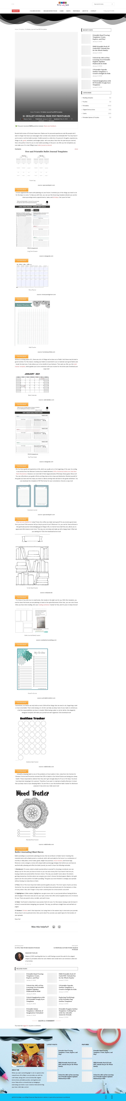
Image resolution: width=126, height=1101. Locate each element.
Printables (76, 11)
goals (24, 140)
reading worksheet (44, 605)
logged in (25, 1026)
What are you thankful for (23, 522)
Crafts (68, 11)
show (76, 149)
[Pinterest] (13, 4)
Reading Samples (97, 98)
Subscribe (16, 11)
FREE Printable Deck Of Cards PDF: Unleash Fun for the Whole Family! (67, 976)
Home (16, 29)
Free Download (21, 189)
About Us (85, 11)
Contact (93, 11)
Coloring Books (35, 11)
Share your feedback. (50, 126)
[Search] (103, 4)
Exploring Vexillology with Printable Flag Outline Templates (66, 999)
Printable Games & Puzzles (97, 117)
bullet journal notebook (45, 145)
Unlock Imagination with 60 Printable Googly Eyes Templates (35, 999)
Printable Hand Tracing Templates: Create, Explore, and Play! (34, 976)
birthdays (56, 197)
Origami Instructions (50, 11)
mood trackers (58, 860)
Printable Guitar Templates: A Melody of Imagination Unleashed (34, 1011)
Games (62, 11)
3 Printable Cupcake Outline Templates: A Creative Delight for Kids (67, 987)
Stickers (25, 910)
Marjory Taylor (27, 119)
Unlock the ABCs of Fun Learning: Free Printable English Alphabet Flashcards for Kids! (68, 1076)
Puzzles (97, 102)
